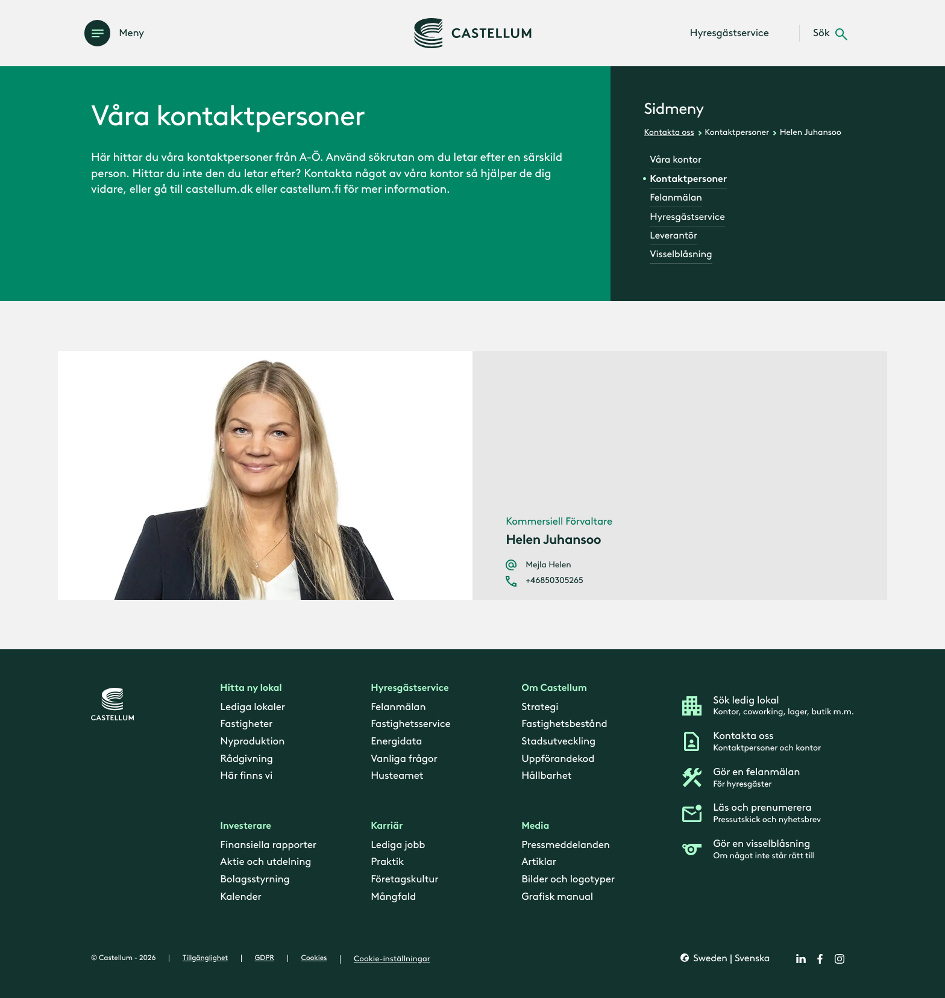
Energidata (396, 741)
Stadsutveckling (558, 741)
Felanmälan (676, 198)
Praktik (387, 862)
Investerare (245, 826)
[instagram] (839, 959)
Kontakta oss (669, 132)
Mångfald (393, 897)
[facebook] (820, 959)
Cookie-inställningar (392, 959)
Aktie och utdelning (265, 862)
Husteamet (397, 776)
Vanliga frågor (404, 759)
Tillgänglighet (205, 958)
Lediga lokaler (252, 707)
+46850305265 (554, 580)
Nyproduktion (252, 741)
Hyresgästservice (687, 217)
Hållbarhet (546, 776)
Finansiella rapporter (268, 845)
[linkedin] (801, 959)
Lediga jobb (398, 845)
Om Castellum (554, 688)
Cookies (314, 958)
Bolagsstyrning (254, 880)
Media (535, 826)
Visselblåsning (681, 254)
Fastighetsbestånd (564, 725)
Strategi (539, 707)
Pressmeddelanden (565, 845)
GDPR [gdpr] (264, 958)
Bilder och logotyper (568, 880)
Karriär (387, 826)
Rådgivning (246, 759)
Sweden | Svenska (730, 959)
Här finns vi (246, 776)
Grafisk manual (557, 897)
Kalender (240, 897)
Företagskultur (404, 880)
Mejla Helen (548, 565)
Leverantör (673, 236)
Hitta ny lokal (250, 688)
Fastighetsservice (410, 725)
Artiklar (538, 862)
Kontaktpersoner (737, 132)
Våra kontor (675, 160)
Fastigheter (246, 725)
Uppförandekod (557, 759)
